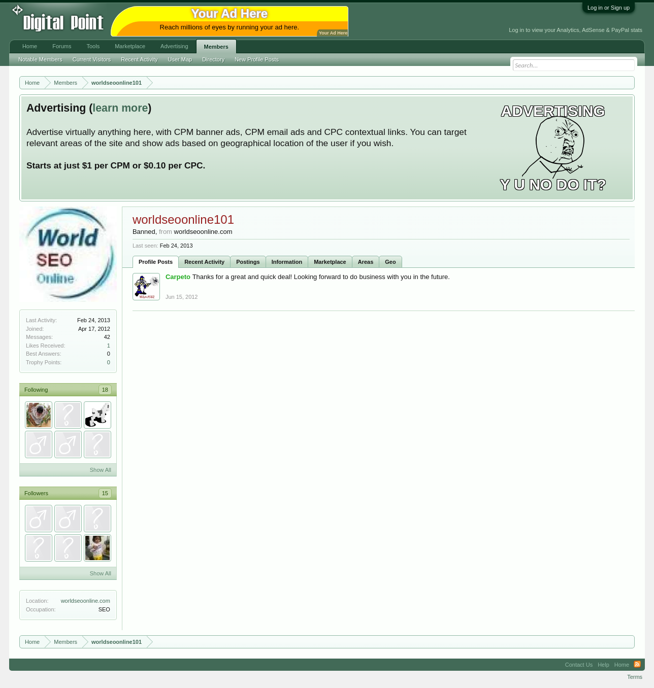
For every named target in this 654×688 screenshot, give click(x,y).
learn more (120, 108)
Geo (390, 262)
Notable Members (40, 59)
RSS (637, 665)
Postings (247, 262)
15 (105, 493)
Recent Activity (204, 262)
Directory (213, 59)
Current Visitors (92, 59)
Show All (100, 470)
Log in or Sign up (608, 8)
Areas (366, 262)
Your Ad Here (333, 33)
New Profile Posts (257, 59)
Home (29, 46)
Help (603, 665)
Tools (93, 46)
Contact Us (579, 665)
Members (216, 47)
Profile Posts (156, 262)
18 (105, 390)
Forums (61, 46)
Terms (634, 677)
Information (287, 262)
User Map (180, 59)
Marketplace (330, 262)
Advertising (174, 46)
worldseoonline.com (85, 601)
